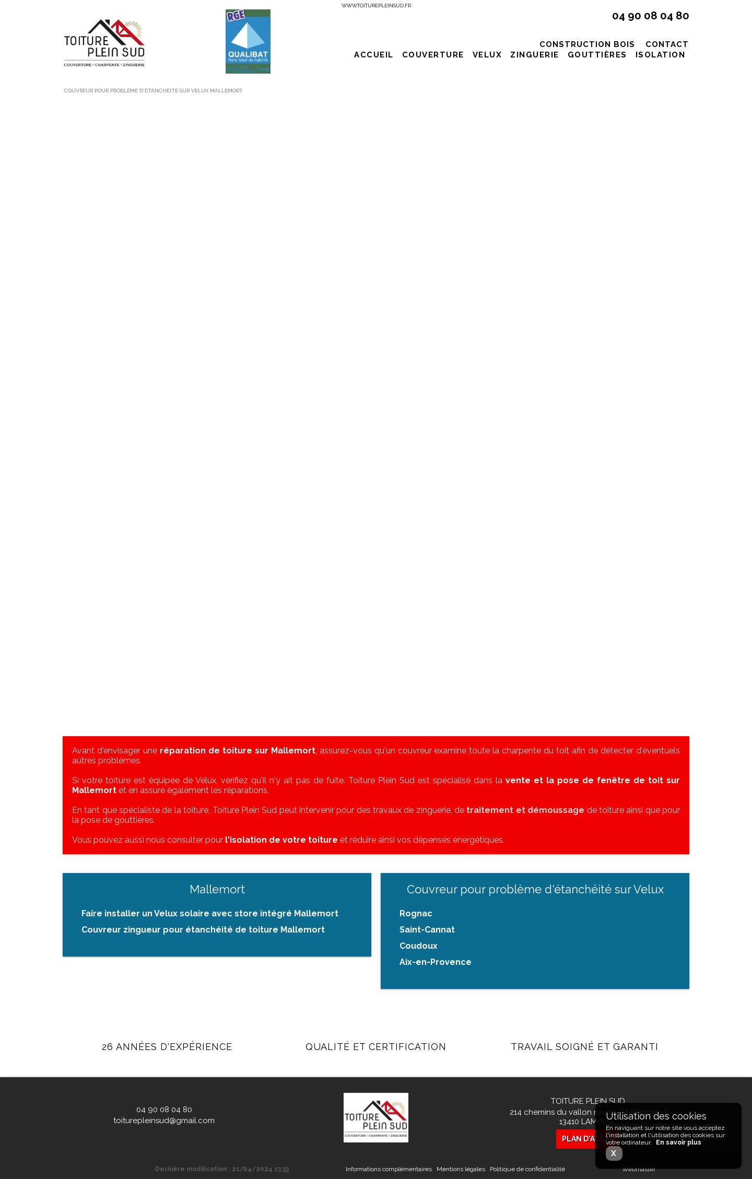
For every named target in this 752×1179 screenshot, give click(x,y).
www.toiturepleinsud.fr (376, 5)
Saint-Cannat (427, 930)
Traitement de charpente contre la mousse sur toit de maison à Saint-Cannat (158, 575)
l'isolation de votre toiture (281, 840)
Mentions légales (461, 1169)
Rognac (416, 913)
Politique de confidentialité (527, 1169)
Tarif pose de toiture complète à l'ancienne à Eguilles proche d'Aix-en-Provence (375, 253)
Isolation (661, 55)
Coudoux (419, 946)
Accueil (374, 55)
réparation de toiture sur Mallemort (237, 751)
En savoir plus (166, 344)
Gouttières (597, 55)
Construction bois (587, 44)
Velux (487, 55)
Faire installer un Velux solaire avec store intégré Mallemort (209, 913)
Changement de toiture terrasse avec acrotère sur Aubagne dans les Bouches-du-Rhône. (585, 260)
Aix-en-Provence (436, 962)
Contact (667, 44)
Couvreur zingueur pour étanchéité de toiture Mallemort (203, 930)
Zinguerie (534, 55)
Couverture (433, 55)
